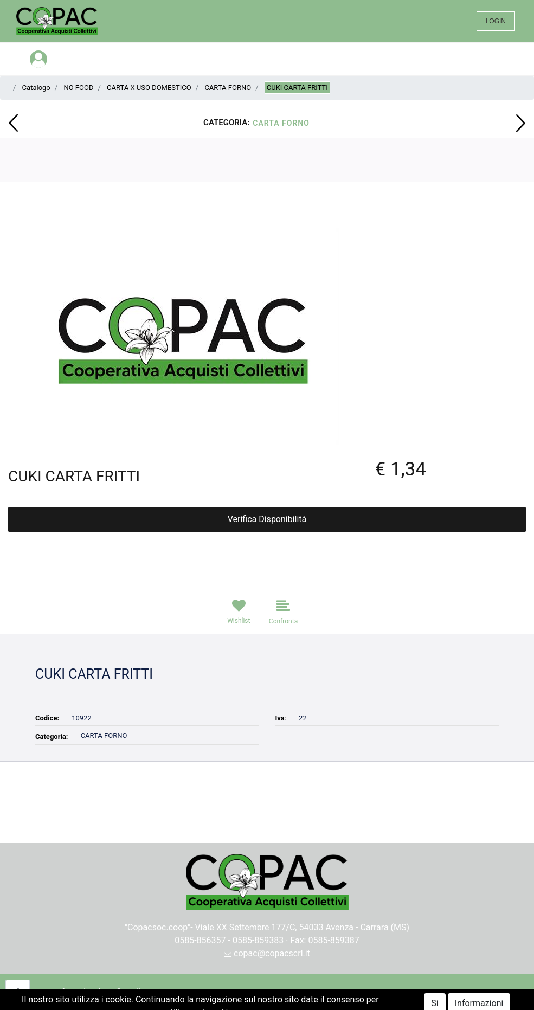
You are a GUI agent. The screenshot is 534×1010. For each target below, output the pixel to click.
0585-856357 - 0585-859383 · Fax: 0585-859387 (267, 940)
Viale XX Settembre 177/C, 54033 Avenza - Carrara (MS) (302, 927)
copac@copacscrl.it (267, 953)
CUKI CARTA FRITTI (297, 87)
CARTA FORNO (227, 87)
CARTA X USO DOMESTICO (149, 87)
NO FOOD (78, 87)
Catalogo (36, 87)
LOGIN (496, 21)
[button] (13, 123)
